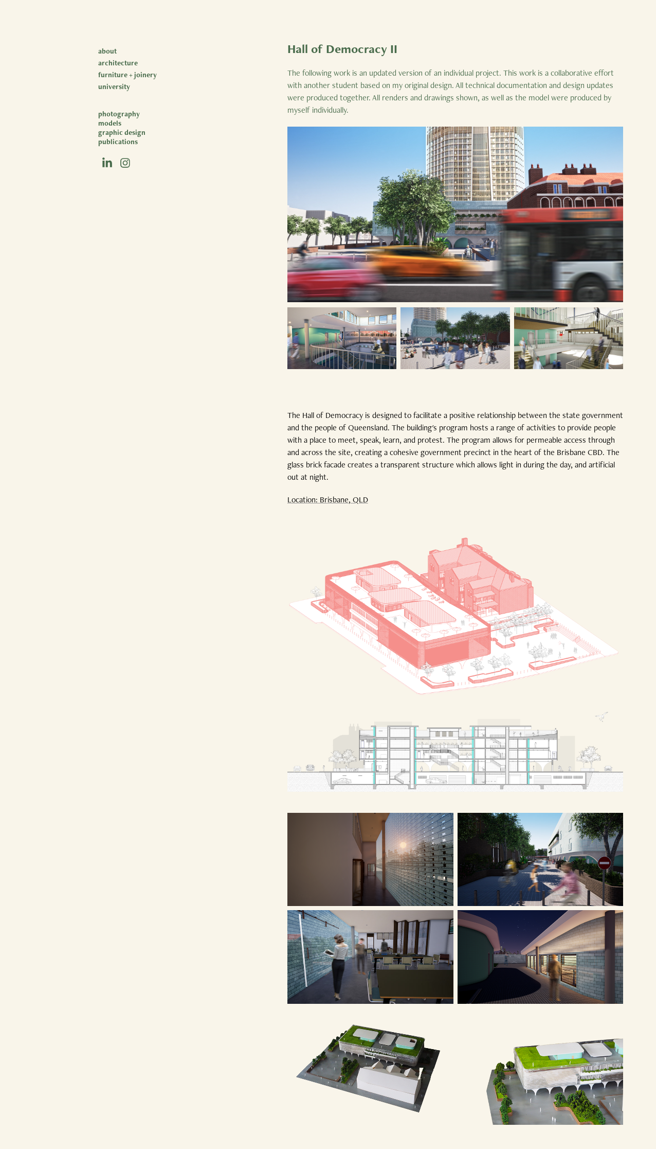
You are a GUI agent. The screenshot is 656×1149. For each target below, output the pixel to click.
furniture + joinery (127, 74)
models (109, 123)
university (114, 86)
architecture (118, 62)
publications (118, 141)
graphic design (121, 132)
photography (119, 113)
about (107, 51)
